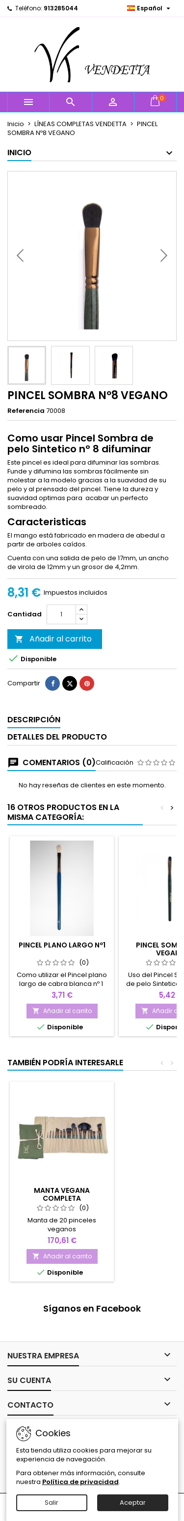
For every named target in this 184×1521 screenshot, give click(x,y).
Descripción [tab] (33, 719)
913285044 (61, 8)
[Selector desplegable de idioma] (150, 8)
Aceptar (133, 1502)
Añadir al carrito (53, 638)
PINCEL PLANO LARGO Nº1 (62, 945)
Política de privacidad (80, 1482)
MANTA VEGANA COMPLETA (62, 1194)
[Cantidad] (61, 614)
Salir (51, 1502)
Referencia (26, 410)
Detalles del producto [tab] (57, 737)
